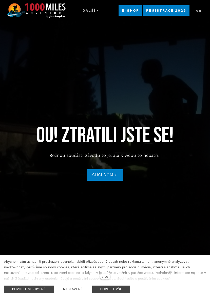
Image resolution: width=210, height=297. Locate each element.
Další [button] (91, 10)
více (105, 276)
